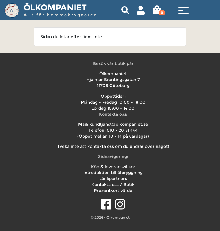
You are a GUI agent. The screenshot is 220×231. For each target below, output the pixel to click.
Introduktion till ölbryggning (113, 172)
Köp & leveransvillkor (113, 166)
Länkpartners (113, 178)
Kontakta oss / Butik (113, 184)
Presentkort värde (113, 190)
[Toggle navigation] (183, 10)
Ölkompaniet (55, 7)
